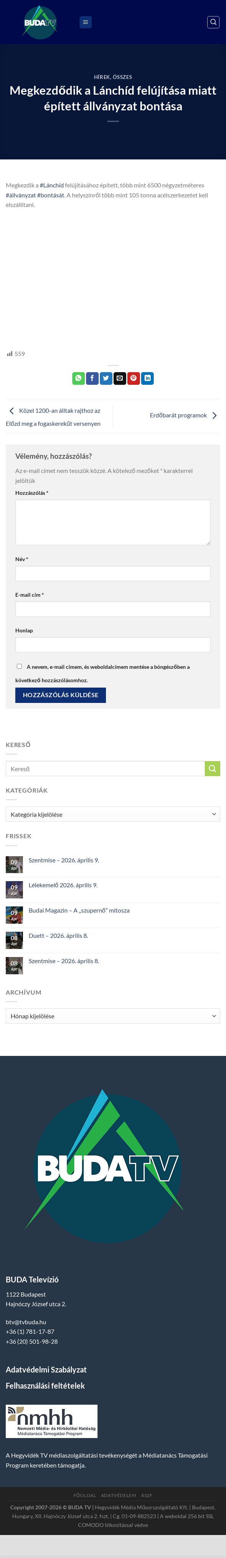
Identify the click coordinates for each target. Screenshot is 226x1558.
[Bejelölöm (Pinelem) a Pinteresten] (133, 378)
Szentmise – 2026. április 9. (64, 860)
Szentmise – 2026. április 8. (64, 960)
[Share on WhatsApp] (78, 378)
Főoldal (84, 1495)
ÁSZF (147, 1495)
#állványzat (21, 195)
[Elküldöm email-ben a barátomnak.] (120, 378)
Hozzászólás (32, 492)
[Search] (213, 22)
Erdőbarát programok (185, 415)
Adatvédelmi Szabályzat (46, 1369)
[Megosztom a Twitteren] (106, 378)
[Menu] (86, 22)
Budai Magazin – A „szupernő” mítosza (79, 910)
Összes (122, 77)
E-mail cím (29, 594)
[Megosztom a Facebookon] (92, 378)
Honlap (24, 630)
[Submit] (212, 768)
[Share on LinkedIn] (147, 378)
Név (21, 559)
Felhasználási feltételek (45, 1385)
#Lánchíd (52, 185)
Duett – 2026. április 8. (58, 935)
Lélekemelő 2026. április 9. (63, 884)
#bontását (50, 195)
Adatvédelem (119, 1495)
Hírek (102, 77)
